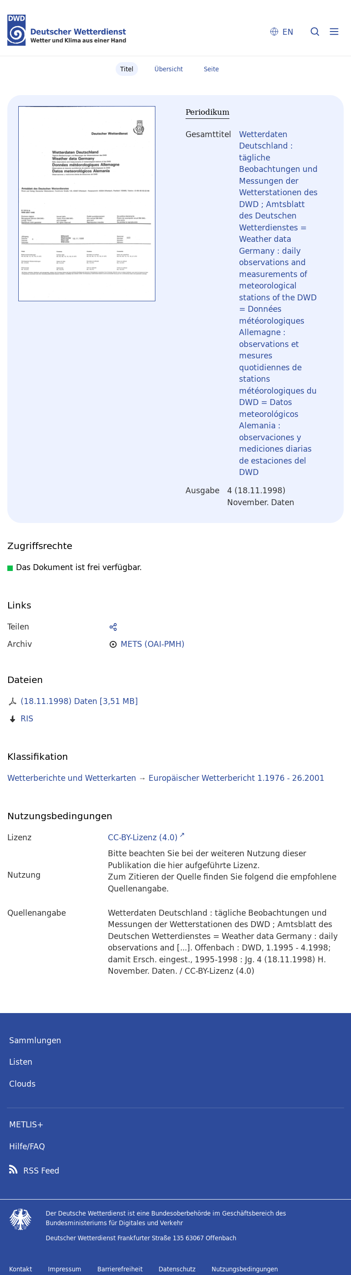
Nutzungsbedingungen (245, 1269)
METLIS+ (26, 1124)
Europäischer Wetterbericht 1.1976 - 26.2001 (236, 777)
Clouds (22, 1083)
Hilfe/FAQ (27, 1146)
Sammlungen (35, 1040)
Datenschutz (177, 1269)
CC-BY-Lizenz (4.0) (143, 837)
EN (287, 31)
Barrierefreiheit (120, 1269)
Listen (20, 1061)
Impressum (64, 1269)
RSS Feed (41, 1170)
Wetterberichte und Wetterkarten (71, 777)
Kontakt (20, 1269)
